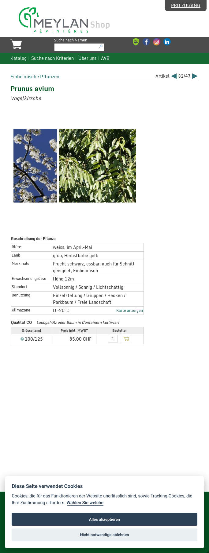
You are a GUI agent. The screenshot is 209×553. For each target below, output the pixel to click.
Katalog (18, 58)
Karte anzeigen (129, 310)
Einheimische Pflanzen (34, 76)
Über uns (87, 58)
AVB (105, 58)
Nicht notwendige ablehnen (104, 534)
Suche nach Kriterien (52, 58)
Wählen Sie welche (85, 502)
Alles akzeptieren (104, 519)
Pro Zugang (185, 5)
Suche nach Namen (70, 40)
